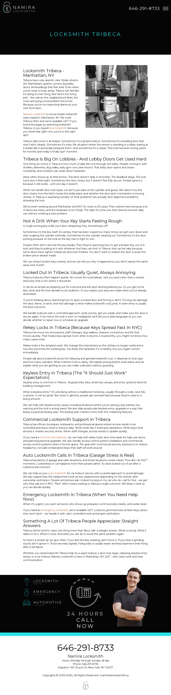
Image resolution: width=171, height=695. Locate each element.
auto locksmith (57, 473)
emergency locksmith (54, 510)
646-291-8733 (85, 647)
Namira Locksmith (34, 114)
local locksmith (58, 128)
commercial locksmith (53, 437)
